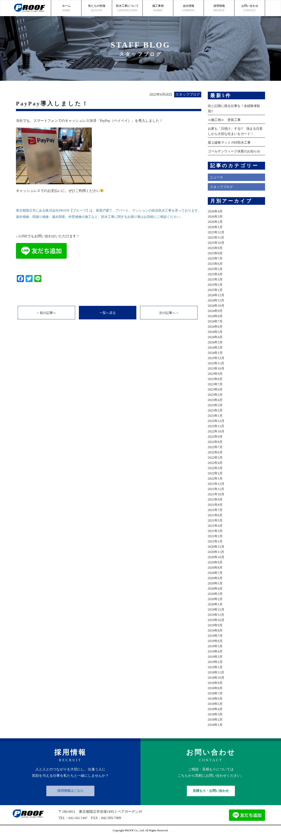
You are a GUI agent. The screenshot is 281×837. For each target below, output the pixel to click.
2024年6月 (216, 326)
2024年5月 (216, 332)
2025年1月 (216, 290)
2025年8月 (216, 253)
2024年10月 (216, 305)
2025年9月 (216, 248)
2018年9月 (216, 683)
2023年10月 (216, 368)
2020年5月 (216, 583)
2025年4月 (216, 274)
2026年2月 (216, 222)
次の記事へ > (169, 319)
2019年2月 (216, 662)
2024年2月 (216, 347)
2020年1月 (216, 604)
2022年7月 (216, 447)
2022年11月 (216, 426)
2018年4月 (216, 709)
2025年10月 (216, 243)
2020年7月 (216, 573)
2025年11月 (216, 237)
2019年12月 (216, 609)
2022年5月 (216, 457)
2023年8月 (216, 379)
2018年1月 (216, 725)
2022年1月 (216, 478)
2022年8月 (216, 442)
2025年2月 (216, 284)
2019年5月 (216, 646)
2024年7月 (216, 321)
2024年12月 (216, 295)
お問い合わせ (250, 8)
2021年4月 (216, 525)
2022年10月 (216, 431)
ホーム (66, 8)
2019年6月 (216, 641)
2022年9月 (216, 436)
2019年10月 (216, 620)
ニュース (217, 177)
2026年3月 (216, 216)
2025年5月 (216, 269)
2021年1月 (216, 541)
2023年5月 (216, 394)
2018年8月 (216, 688)
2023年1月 (216, 415)
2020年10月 (216, 557)
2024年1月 (216, 353)
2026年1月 (216, 227)
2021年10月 (216, 494)
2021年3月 (216, 531)
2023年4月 (216, 400)
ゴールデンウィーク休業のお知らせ (236, 151)
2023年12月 (216, 358)
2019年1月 (216, 667)
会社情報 (188, 8)
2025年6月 (216, 263)
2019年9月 (216, 625)
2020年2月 (216, 599)
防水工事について (127, 8)
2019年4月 (216, 651)
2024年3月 (216, 342)
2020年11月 (216, 552)
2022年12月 (216, 421)
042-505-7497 (78, 818)
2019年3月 (216, 656)
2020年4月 (216, 588)
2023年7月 (216, 384)
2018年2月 (216, 719)
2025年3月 (216, 279)
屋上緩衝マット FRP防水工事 (230, 142)
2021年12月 (216, 484)
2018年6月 (216, 698)
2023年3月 (216, 405)
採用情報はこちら (70, 790)
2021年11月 (216, 489)
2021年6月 (216, 515)
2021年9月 (216, 499)
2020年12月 (216, 546)
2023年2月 (216, 410)
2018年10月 (216, 677)
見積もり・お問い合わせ (211, 790)
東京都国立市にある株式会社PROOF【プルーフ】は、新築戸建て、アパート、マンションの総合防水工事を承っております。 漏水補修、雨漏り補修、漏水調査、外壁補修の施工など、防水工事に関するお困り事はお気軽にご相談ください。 (108, 216)
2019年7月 (216, 635)
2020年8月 (216, 567)
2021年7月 (216, 510)
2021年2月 (216, 536)
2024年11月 (216, 300)
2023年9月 (216, 373)
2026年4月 (216, 211)
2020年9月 (216, 562)
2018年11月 (216, 672)
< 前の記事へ (46, 319)
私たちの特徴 (97, 8)
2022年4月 (216, 463)
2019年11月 (216, 615)
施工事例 (158, 8)
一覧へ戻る (107, 319)
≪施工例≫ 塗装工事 (225, 120)
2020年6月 (216, 578)
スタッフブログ (222, 187)
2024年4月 (216, 337)
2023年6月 (216, 389)
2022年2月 (216, 473)
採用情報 (219, 8)
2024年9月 (216, 311)
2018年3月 (216, 714)
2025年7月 (216, 258)
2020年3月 (216, 594)
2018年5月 (216, 704)
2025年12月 (216, 232)
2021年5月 (216, 520)
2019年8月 (216, 630)
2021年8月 (216, 504)
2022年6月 (216, 452)
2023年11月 (216, 363)
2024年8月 (216, 316)
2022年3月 (216, 468)
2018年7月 (216, 693)
